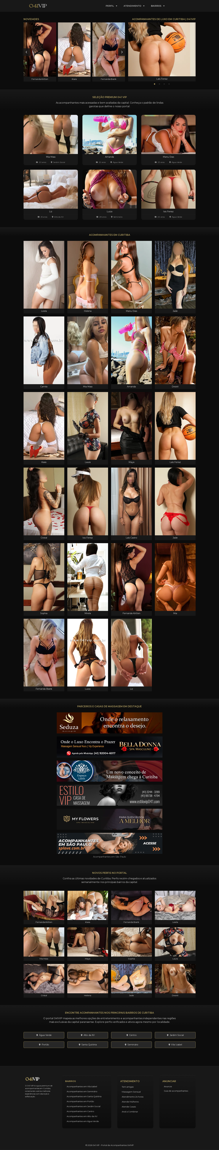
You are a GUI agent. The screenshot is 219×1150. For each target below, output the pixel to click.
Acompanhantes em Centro (80, 1111)
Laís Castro (131, 537)
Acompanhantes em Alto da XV (82, 1116)
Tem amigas (128, 1087)
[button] (26, 52)
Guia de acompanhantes (176, 1091)
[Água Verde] (111, 162)
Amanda (131, 386)
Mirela (88, 613)
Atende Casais (129, 1106)
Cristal (44, 537)
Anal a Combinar (130, 1111)
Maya (131, 462)
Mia (175, 613)
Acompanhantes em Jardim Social (83, 1106)
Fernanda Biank (108, 79)
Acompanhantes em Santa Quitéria (84, 1096)
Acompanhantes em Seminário (82, 1091)
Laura (88, 462)
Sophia (43, 613)
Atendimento (134, 5)
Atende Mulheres (130, 1101)
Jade (175, 311)
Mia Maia (87, 386)
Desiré (175, 386)
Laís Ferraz (162, 79)
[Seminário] (112, 217)
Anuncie (168, 1086)
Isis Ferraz (87, 537)
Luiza (87, 689)
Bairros (158, 5)
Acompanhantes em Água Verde (83, 1121)
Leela (44, 311)
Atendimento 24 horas (132, 1097)
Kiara (74, 79)
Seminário (118, 217)
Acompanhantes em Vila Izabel (82, 1086)
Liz (131, 689)
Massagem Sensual (131, 1092)
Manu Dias (131, 311)
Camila (43, 386)
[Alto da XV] (52, 217)
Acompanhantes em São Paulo (109, 856)
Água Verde (118, 162)
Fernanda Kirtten (40, 79)
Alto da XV (59, 217)
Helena (87, 311)
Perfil (112, 5)
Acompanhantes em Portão (80, 1101)
